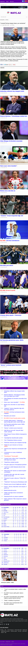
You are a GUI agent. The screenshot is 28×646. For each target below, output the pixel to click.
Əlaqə (7, 1)
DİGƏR (2, 632)
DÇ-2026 (20, 631)
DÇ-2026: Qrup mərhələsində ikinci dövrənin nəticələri (13, 603)
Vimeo (6, 624)
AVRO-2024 (24, 631)
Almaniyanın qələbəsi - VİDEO (7, 582)
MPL (6, 629)
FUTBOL (6, 19)
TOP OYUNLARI (10, 629)
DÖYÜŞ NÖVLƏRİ (18, 629)
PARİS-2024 (24, 629)
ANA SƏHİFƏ (2, 19)
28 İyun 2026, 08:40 (4, 242)
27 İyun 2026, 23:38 (4, 366)
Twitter (22, 1)
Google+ (25, 1)
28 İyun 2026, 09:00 (4, 217)
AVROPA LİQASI (14, 631)
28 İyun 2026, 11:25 (4, 167)
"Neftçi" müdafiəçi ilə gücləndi (11, 600)
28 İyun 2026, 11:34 (4, 142)
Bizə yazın (12, 1)
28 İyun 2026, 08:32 (4, 267)
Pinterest (27, 1)
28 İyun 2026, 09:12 (4, 192)
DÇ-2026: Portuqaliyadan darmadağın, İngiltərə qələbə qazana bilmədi (14, 597)
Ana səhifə (2, 641)
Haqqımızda (2, 1)
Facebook (24, 1)
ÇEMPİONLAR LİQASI (5, 631)
